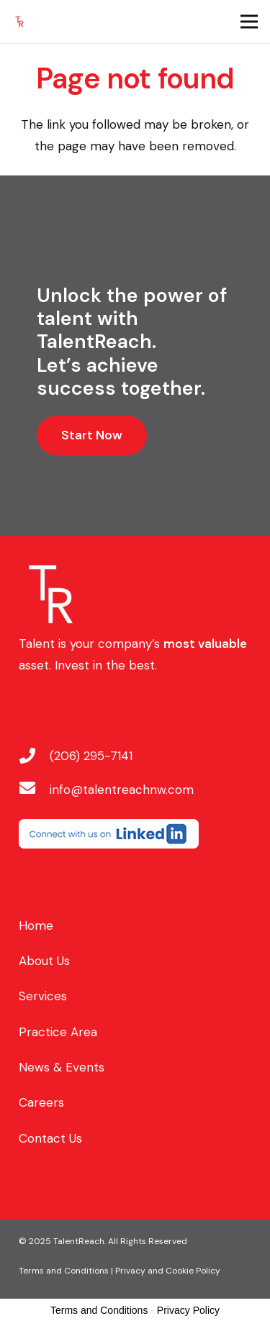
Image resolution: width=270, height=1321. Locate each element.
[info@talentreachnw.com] (34, 789)
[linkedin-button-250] (135, 834)
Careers (41, 1102)
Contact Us (50, 1138)
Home (36, 925)
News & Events (61, 1067)
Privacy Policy (188, 1310)
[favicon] (19, 21)
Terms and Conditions (99, 1310)
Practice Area (58, 1032)
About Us (44, 961)
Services (43, 996)
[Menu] (248, 22)
